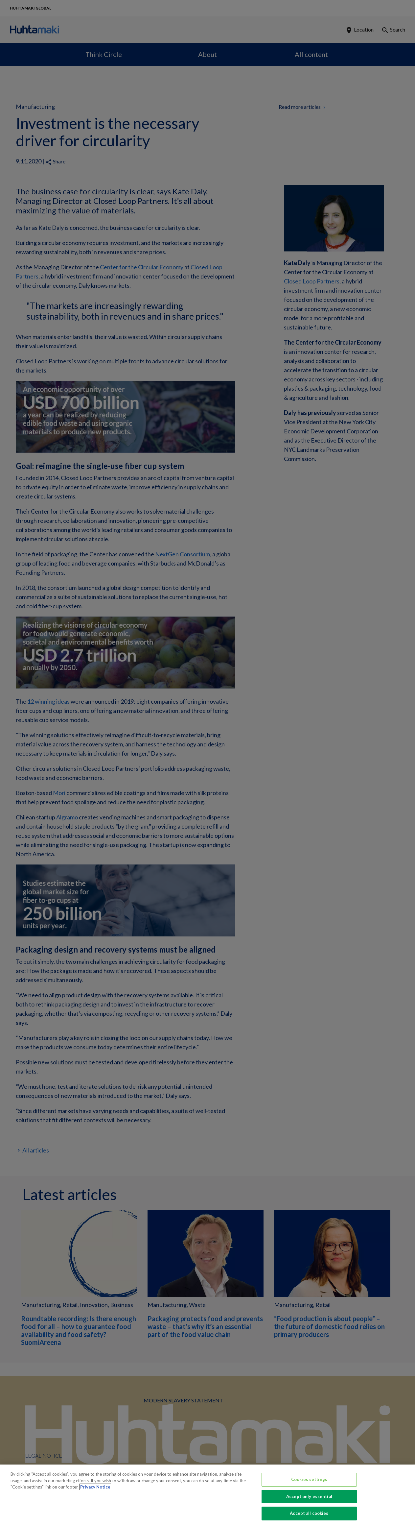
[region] (207, 1496)
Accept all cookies (309, 1513)
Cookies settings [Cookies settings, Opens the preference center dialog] (309, 1479)
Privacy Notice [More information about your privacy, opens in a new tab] (95, 1487)
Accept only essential (309, 1496)
